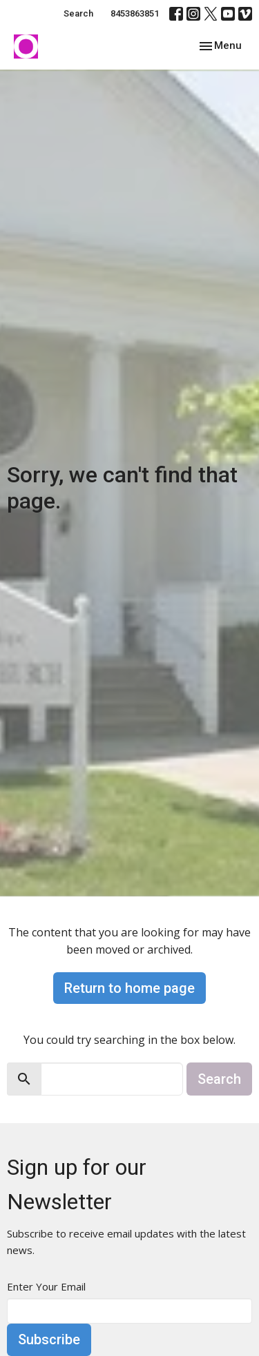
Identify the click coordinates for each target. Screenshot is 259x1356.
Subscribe (49, 1339)
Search (78, 13)
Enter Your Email (46, 1286)
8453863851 (135, 13)
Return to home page (129, 988)
